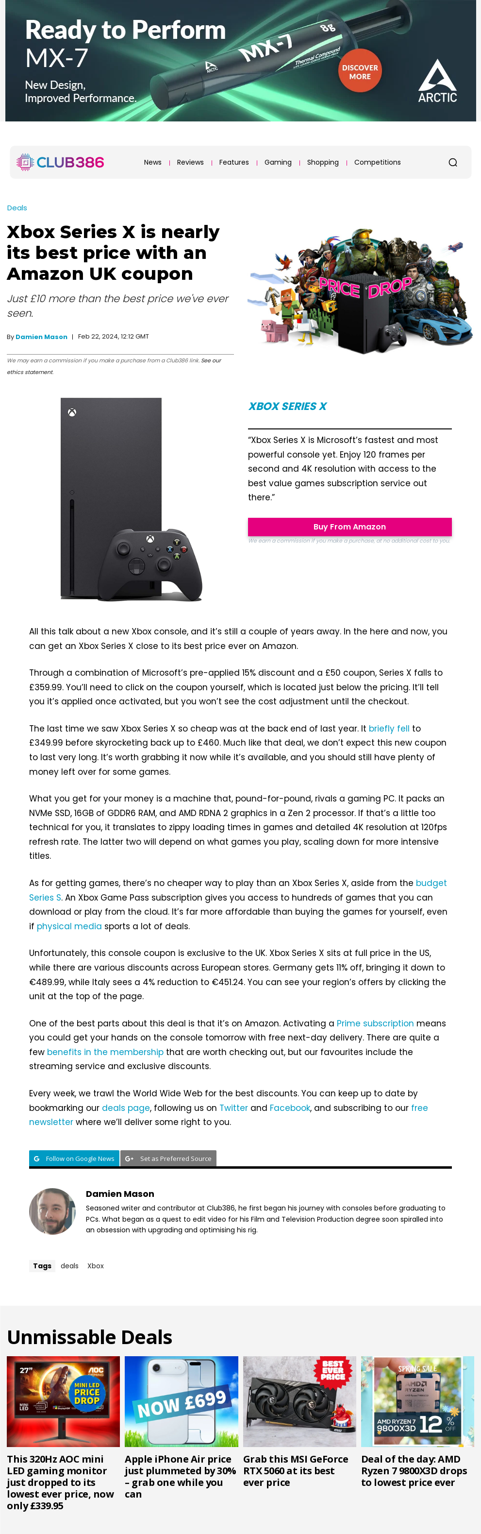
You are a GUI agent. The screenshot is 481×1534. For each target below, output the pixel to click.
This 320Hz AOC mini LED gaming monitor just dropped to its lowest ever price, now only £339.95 (60, 1482)
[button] (452, 162)
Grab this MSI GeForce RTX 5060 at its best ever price (295, 1470)
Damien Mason (41, 336)
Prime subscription (375, 1023)
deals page (126, 1108)
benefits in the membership (105, 1052)
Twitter (233, 1108)
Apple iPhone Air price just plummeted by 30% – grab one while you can (180, 1476)
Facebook (290, 1108)
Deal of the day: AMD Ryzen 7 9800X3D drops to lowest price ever (414, 1470)
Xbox (95, 1266)
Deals (17, 208)
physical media (69, 926)
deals (70, 1266)
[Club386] (60, 162)
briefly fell (389, 728)
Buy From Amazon (350, 526)
